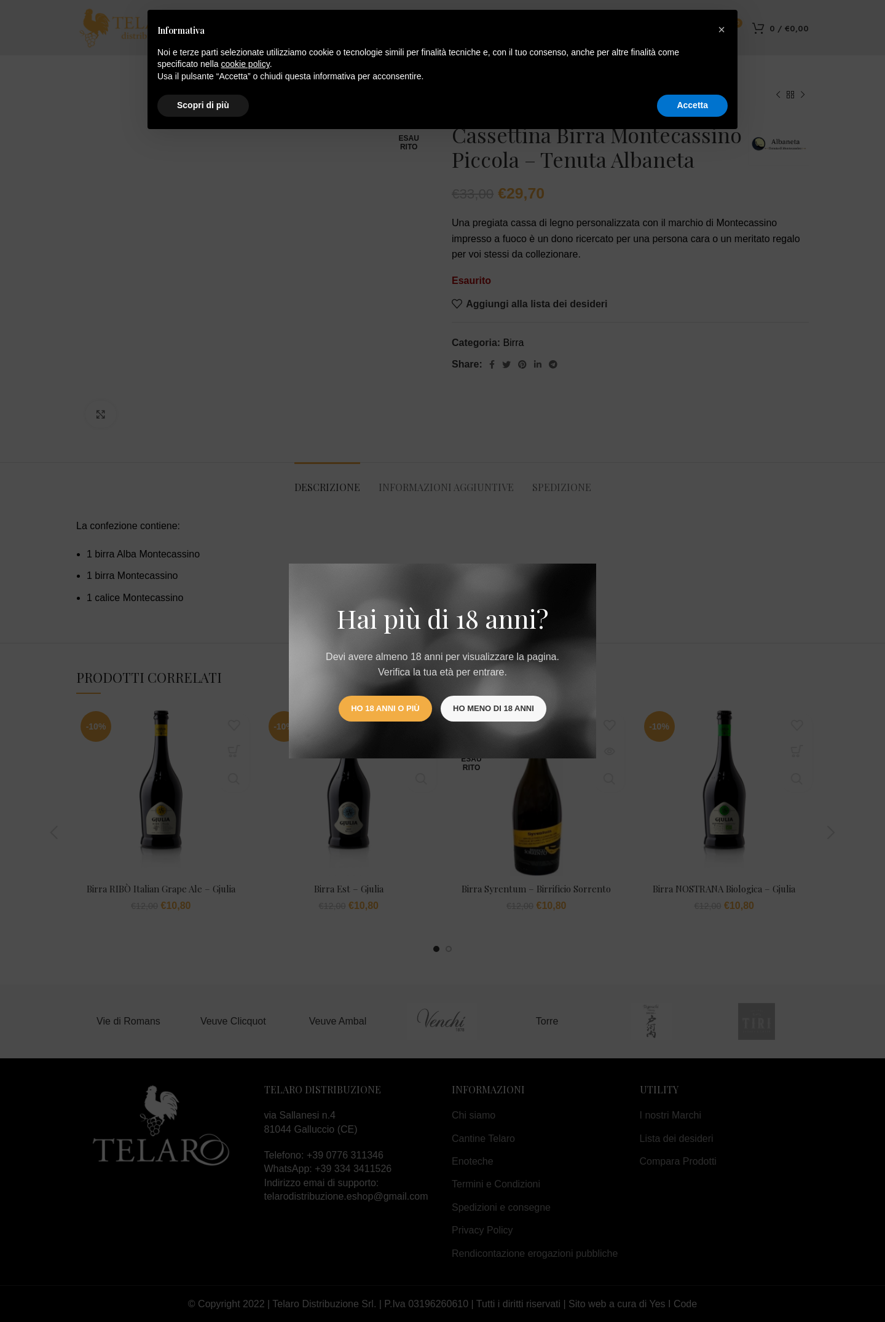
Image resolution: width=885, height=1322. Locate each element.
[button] (721, 29)
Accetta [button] (692, 105)
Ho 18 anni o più (385, 708)
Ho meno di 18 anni (493, 708)
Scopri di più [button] (203, 105)
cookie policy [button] (245, 64)
